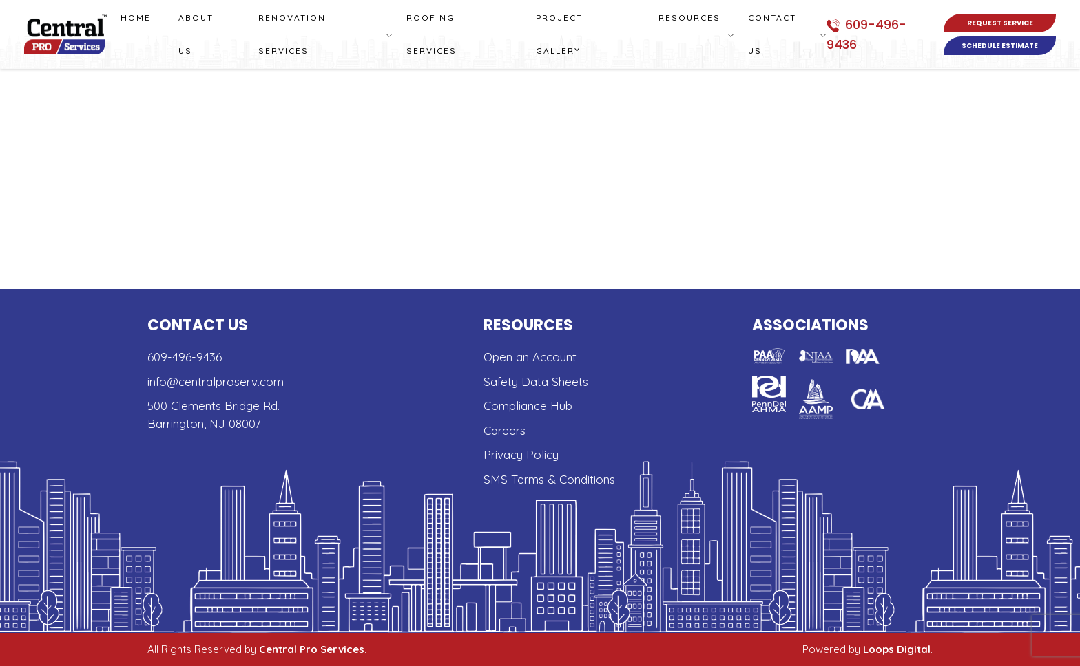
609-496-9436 (184, 357)
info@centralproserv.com (215, 381)
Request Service (1000, 23)
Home (136, 17)
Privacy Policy (521, 454)
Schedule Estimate (1000, 46)
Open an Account (530, 357)
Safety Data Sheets (536, 381)
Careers (505, 430)
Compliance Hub (528, 405)
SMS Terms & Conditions (549, 479)
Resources (689, 17)
